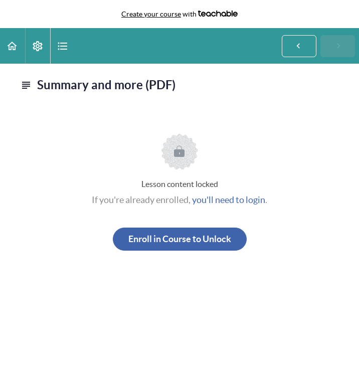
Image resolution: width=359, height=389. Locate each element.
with (179, 14)
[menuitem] (37, 46)
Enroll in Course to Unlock (179, 239)
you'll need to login (228, 199)
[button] (12, 46)
